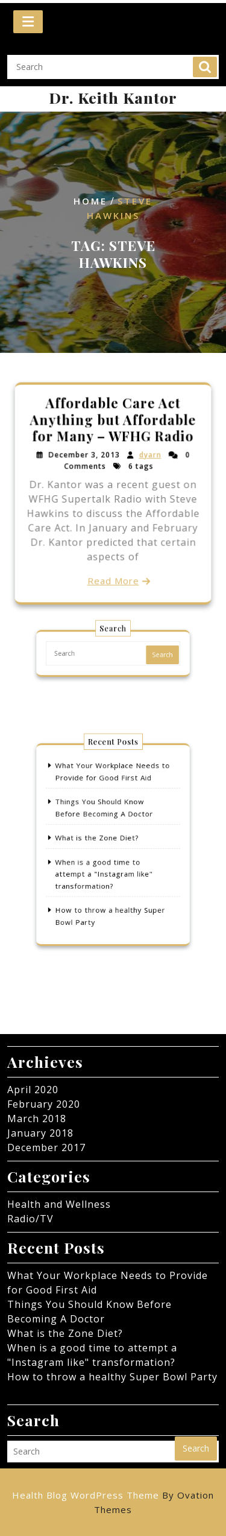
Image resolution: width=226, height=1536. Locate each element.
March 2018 (36, 1118)
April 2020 (32, 1089)
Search (205, 61)
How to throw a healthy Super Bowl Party (112, 1376)
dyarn (149, 456)
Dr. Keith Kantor (113, 97)
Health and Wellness (59, 1204)
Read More (112, 580)
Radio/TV (30, 1218)
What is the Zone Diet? (100, 839)
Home (90, 201)
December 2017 (46, 1147)
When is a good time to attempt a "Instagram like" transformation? (105, 868)
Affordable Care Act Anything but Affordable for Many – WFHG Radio (113, 421)
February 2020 (43, 1104)
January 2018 (40, 1133)
